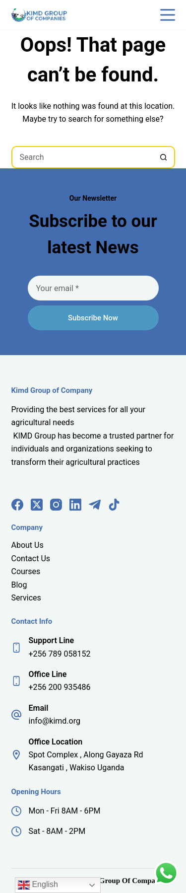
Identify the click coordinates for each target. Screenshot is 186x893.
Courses (26, 571)
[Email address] (93, 288)
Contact (26, 558)
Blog (19, 585)
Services (26, 597)
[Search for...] (82, 157)
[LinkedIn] (75, 505)
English (38, 885)
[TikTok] (114, 505)
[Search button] (164, 157)
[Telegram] (95, 505)
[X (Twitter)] (37, 505)
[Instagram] (56, 505)
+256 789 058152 (60, 654)
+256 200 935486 (60, 687)
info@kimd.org (54, 721)
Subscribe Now (93, 317)
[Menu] (167, 14)
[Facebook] (17, 505)
